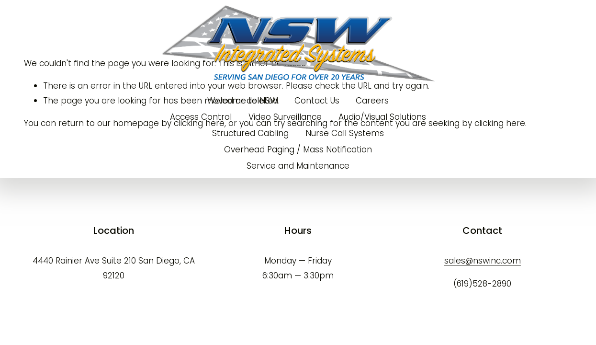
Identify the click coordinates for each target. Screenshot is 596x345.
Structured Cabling (250, 133)
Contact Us (316, 100)
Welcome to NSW (242, 100)
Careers (372, 100)
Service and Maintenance (298, 166)
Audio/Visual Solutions (382, 117)
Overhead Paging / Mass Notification (298, 149)
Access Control (201, 117)
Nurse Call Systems (344, 133)
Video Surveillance (285, 117)
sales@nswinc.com (482, 260)
